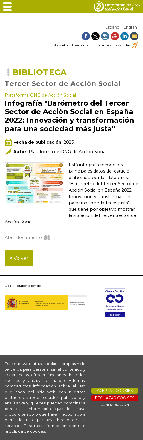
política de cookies (27, 431)
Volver (19, 258)
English (130, 27)
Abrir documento (23, 237)
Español (112, 27)
